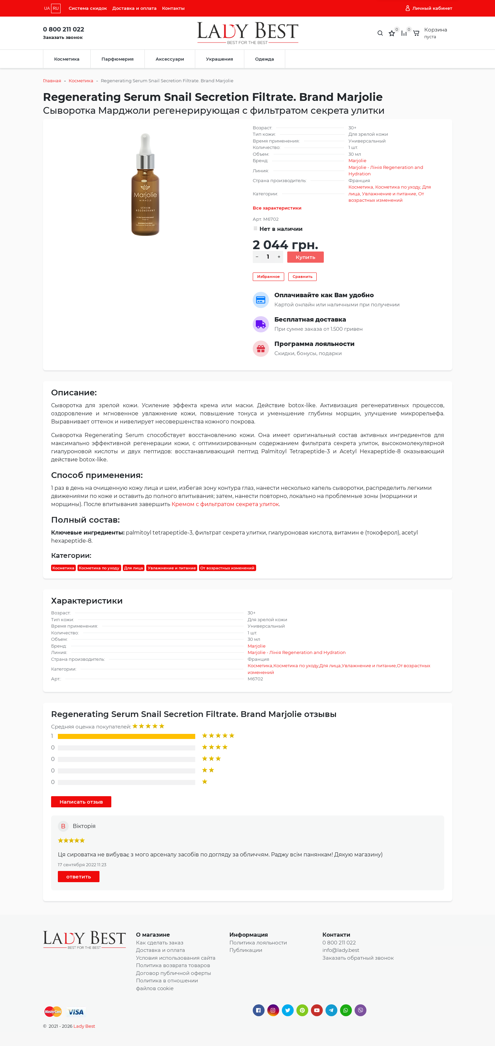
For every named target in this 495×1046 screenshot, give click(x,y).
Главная (52, 80)
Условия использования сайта (176, 958)
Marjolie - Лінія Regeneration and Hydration (297, 652)
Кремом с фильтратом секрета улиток (225, 504)
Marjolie (357, 160)
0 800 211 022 (63, 29)
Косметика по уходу (397, 187)
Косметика (67, 59)
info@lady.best (340, 950)
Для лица (133, 567)
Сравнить (302, 276)
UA (47, 8)
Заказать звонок (63, 37)
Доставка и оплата (134, 8)
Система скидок (88, 8)
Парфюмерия (118, 59)
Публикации (245, 950)
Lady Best (84, 1026)
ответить (78, 876)
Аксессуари (170, 59)
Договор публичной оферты (173, 973)
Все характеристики (277, 208)
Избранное (268, 276)
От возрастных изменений (227, 567)
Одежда (264, 59)
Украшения (219, 59)
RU (56, 8)
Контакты (173, 8)
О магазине (153, 935)
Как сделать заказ (159, 942)
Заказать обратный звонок (358, 958)
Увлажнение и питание (389, 193)
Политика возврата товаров (173, 965)
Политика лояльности (258, 942)
